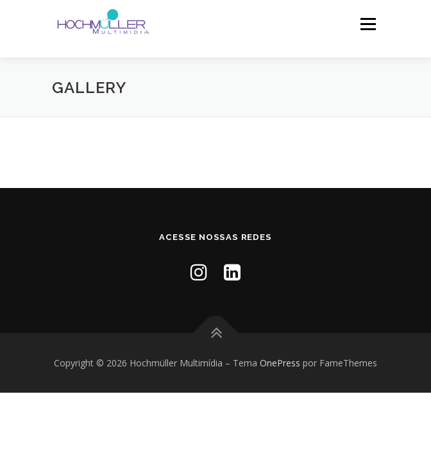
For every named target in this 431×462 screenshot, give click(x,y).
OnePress (280, 363)
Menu (367, 24)
